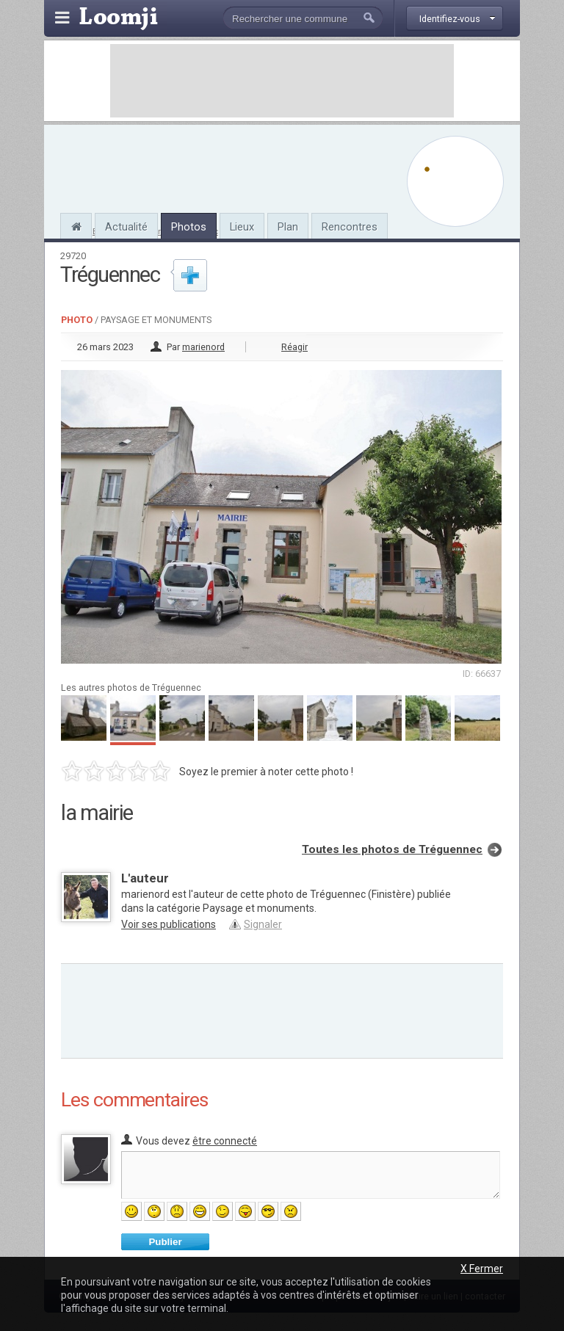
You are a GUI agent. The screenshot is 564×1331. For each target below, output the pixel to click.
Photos (188, 226)
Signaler (263, 924)
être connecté (224, 1141)
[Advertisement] (282, 80)
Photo (77, 319)
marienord (203, 346)
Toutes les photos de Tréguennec (392, 849)
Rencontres (349, 226)
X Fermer (481, 1268)
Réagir (294, 346)
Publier (164, 1241)
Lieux (242, 226)
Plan (288, 226)
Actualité (126, 226)
